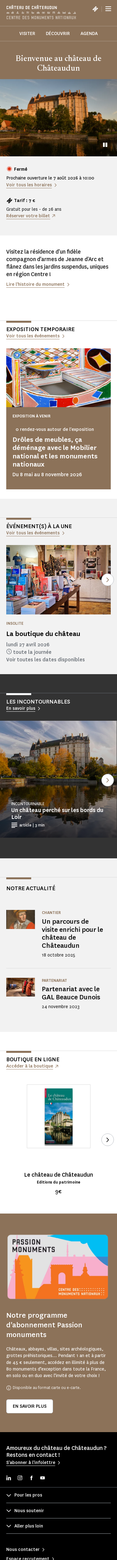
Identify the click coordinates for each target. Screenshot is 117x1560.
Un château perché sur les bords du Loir (57, 813)
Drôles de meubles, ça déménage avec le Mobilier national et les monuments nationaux (55, 452)
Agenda (89, 34)
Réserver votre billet (28, 216)
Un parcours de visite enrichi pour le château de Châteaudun (72, 933)
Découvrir (58, 34)
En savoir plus (29, 1406)
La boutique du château (43, 633)
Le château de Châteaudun (58, 1174)
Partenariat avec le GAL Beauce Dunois (71, 993)
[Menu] (108, 8)
